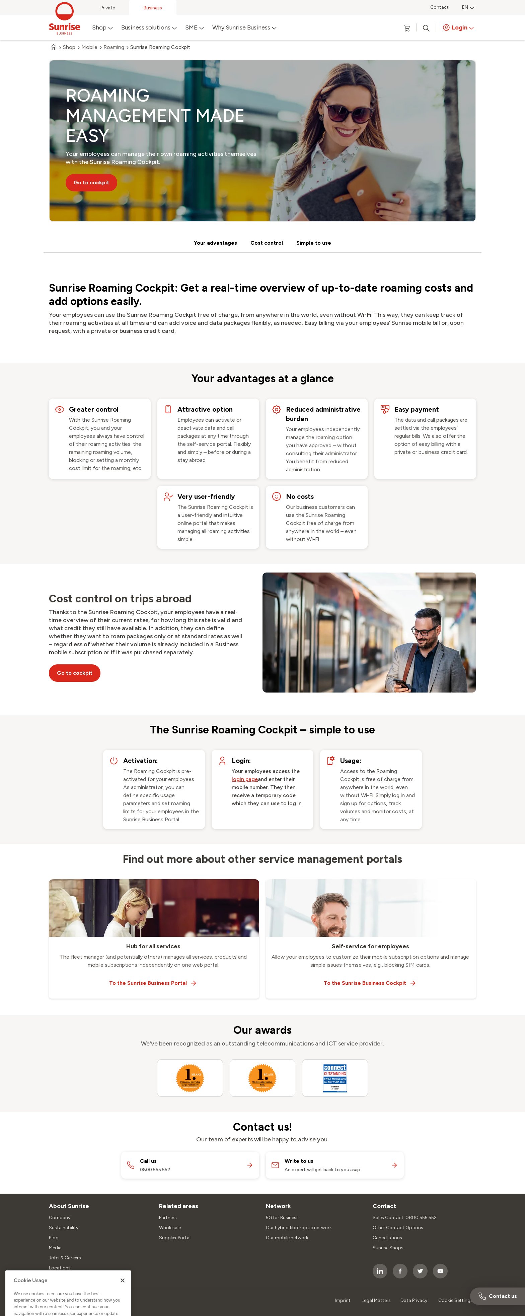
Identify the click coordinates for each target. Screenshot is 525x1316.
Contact (439, 7)
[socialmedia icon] (380, 1271)
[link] (245, 779)
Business (153, 8)
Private (107, 8)
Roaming (113, 47)
